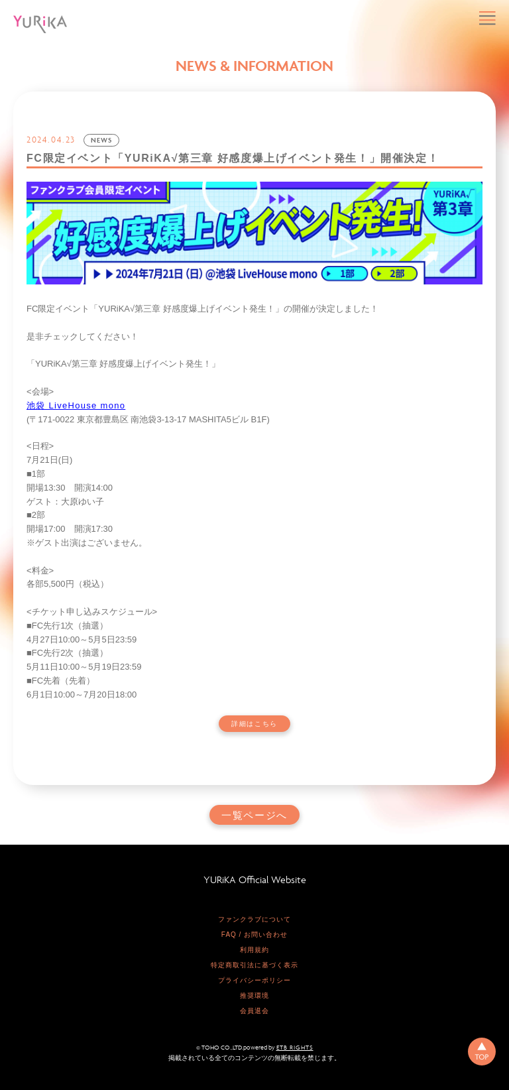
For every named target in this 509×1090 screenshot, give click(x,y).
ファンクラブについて (254, 919)
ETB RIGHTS (294, 1048)
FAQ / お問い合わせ (254, 934)
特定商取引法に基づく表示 (254, 965)
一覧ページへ (254, 815)
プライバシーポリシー (254, 980)
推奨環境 (254, 995)
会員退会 (254, 1010)
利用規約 (254, 949)
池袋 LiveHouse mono (76, 405)
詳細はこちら (254, 724)
